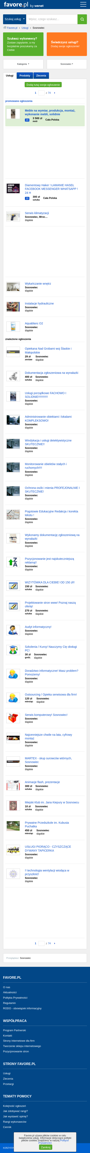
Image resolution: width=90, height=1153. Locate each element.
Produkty (25, 75)
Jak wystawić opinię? (15, 1116)
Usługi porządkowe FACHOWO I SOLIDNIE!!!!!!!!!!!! (45, 394)
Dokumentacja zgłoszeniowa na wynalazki (51, 372)
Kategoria (22, 64)
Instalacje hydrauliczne (39, 303)
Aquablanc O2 (34, 323)
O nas (6, 987)
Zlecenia (41, 75)
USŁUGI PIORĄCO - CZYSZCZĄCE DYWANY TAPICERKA (48, 848)
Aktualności (10, 992)
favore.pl (28, 4)
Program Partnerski (14, 1030)
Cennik (7, 1127)
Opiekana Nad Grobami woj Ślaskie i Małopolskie (48, 350)
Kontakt (7, 1035)
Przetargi (8, 1083)
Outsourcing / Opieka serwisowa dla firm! (51, 694)
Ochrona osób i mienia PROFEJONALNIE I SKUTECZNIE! (52, 489)
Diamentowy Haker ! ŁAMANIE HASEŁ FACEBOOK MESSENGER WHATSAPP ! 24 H (51, 189)
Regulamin (9, 1003)
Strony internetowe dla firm (19, 1040)
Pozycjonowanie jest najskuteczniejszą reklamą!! (49, 560)
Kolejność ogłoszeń (14, 1105)
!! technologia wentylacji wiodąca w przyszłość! (47, 872)
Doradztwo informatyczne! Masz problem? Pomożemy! (51, 672)
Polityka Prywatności (15, 997)
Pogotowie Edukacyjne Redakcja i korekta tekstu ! (51, 513)
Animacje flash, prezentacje (42, 782)
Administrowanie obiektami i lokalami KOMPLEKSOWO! (48, 418)
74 (49, 92)
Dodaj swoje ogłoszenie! (67, 44)
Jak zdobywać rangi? (15, 1111)
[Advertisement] (45, 153)
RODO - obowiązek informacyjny (22, 1008)
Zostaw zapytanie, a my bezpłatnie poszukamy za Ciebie (23, 43)
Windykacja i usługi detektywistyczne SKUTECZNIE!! (48, 442)
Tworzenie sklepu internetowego (22, 1046)
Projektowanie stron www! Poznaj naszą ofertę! (50, 604)
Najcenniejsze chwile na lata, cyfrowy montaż (48, 736)
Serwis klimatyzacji (37, 213)
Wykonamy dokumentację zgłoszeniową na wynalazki (52, 536)
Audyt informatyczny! (38, 626)
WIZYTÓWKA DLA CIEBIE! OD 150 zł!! (50, 582)
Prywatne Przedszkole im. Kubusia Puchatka (47, 824)
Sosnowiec (65, 64)
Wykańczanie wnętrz (38, 283)
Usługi (9, 75)
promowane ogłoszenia (18, 101)
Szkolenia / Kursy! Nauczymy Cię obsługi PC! (51, 648)
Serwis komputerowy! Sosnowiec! (46, 714)
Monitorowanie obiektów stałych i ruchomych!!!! (46, 465)
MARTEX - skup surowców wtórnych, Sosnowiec (48, 760)
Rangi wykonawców (14, 1121)
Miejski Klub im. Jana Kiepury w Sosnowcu (52, 802)
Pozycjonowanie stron (16, 1051)
